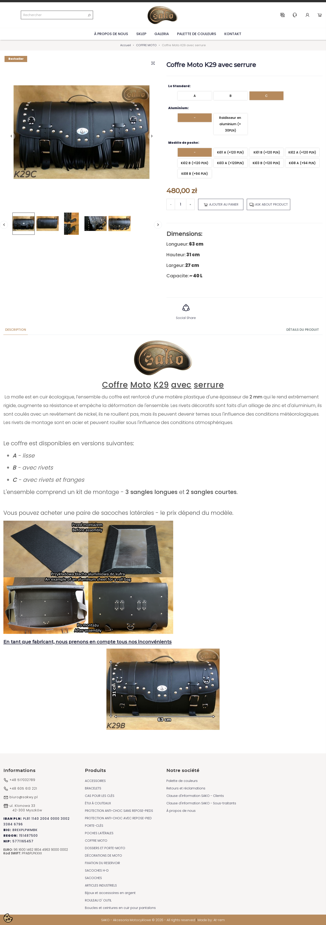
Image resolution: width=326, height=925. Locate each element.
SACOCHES (93, 877)
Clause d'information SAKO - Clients (195, 795)
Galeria (161, 33)
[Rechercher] (57, 15)
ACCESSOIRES (95, 780)
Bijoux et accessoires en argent (110, 892)
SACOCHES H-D (97, 870)
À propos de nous (111, 33)
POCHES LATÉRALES (99, 832)
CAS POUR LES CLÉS (99, 795)
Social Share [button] (186, 310)
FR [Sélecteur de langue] (282, 15)
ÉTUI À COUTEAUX (98, 802)
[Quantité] (180, 204)
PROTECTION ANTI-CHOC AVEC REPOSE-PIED (118, 817)
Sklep (141, 33)
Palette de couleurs (196, 33)
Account (307, 15)
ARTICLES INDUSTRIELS (101, 885)
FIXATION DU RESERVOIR (102, 862)
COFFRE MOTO (96, 840)
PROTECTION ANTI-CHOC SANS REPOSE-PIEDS (119, 810)
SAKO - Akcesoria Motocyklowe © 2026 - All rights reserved (148, 919)
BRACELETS (93, 788)
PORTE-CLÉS (94, 825)
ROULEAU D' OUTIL (98, 900)
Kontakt (232, 33)
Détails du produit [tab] (302, 329)
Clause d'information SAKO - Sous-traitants (201, 802)
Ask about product (268, 204)
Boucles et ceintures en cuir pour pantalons (120, 907)
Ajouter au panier (220, 204)
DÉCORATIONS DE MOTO (103, 855)
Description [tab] (15, 329)
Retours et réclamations (185, 788)
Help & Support (295, 15)
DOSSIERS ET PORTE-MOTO (105, 847)
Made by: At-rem (211, 919)
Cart (320, 15)
